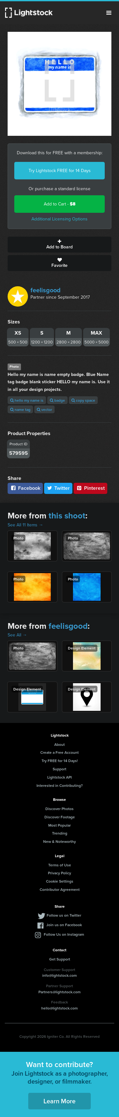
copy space (83, 400)
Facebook (25, 488)
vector (44, 409)
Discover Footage (59, 817)
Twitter (58, 488)
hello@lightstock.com (59, 1008)
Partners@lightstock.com (59, 992)
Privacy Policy (59, 873)
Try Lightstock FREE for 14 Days (60, 170)
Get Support (59, 959)
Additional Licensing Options (59, 219)
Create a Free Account (59, 752)
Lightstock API (59, 777)
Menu (109, 13)
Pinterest (90, 488)
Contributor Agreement (60, 889)
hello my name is (26, 400)
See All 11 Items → (25, 525)
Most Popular (59, 825)
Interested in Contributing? (59, 785)
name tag (20, 409)
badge (57, 400)
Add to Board (59, 244)
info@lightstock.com (59, 975)
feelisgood (45, 290)
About (59, 744)
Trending (59, 833)
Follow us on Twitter (64, 915)
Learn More (59, 1101)
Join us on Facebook (64, 924)
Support (59, 769)
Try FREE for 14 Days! (60, 760)
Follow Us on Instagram (64, 934)
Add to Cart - (60, 204)
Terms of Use (59, 865)
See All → (17, 635)
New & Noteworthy (59, 841)
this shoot (67, 516)
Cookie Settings (59, 881)
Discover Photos (59, 808)
